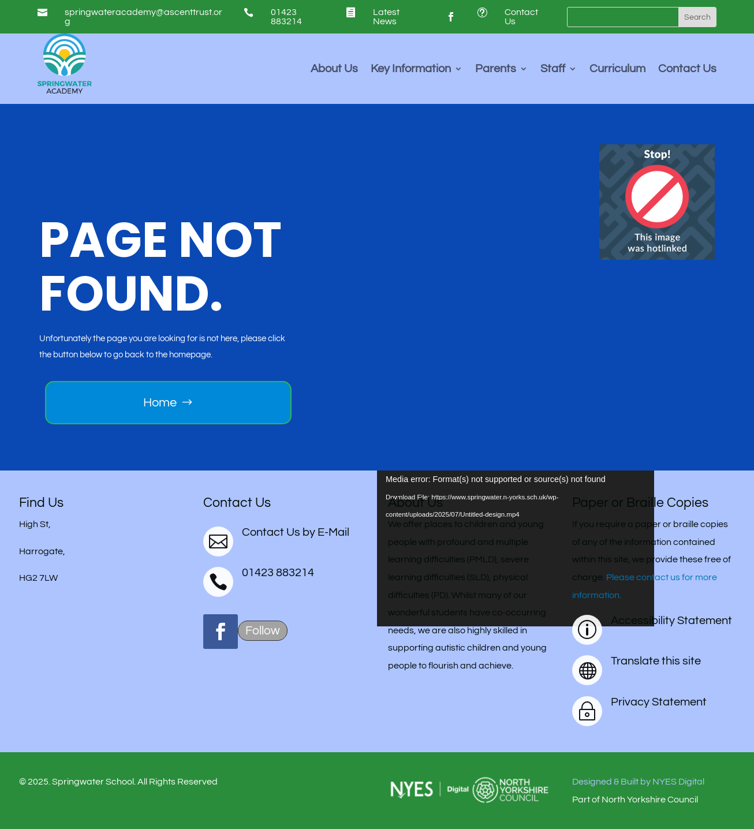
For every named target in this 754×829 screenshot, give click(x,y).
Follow (262, 631)
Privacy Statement (659, 702)
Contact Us (687, 69)
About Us (334, 69)
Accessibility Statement (671, 620)
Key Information (411, 69)
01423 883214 (286, 17)
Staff (552, 69)
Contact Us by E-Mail (295, 532)
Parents (495, 69)
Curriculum (617, 69)
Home (160, 402)
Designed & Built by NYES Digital (638, 781)
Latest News (386, 17)
